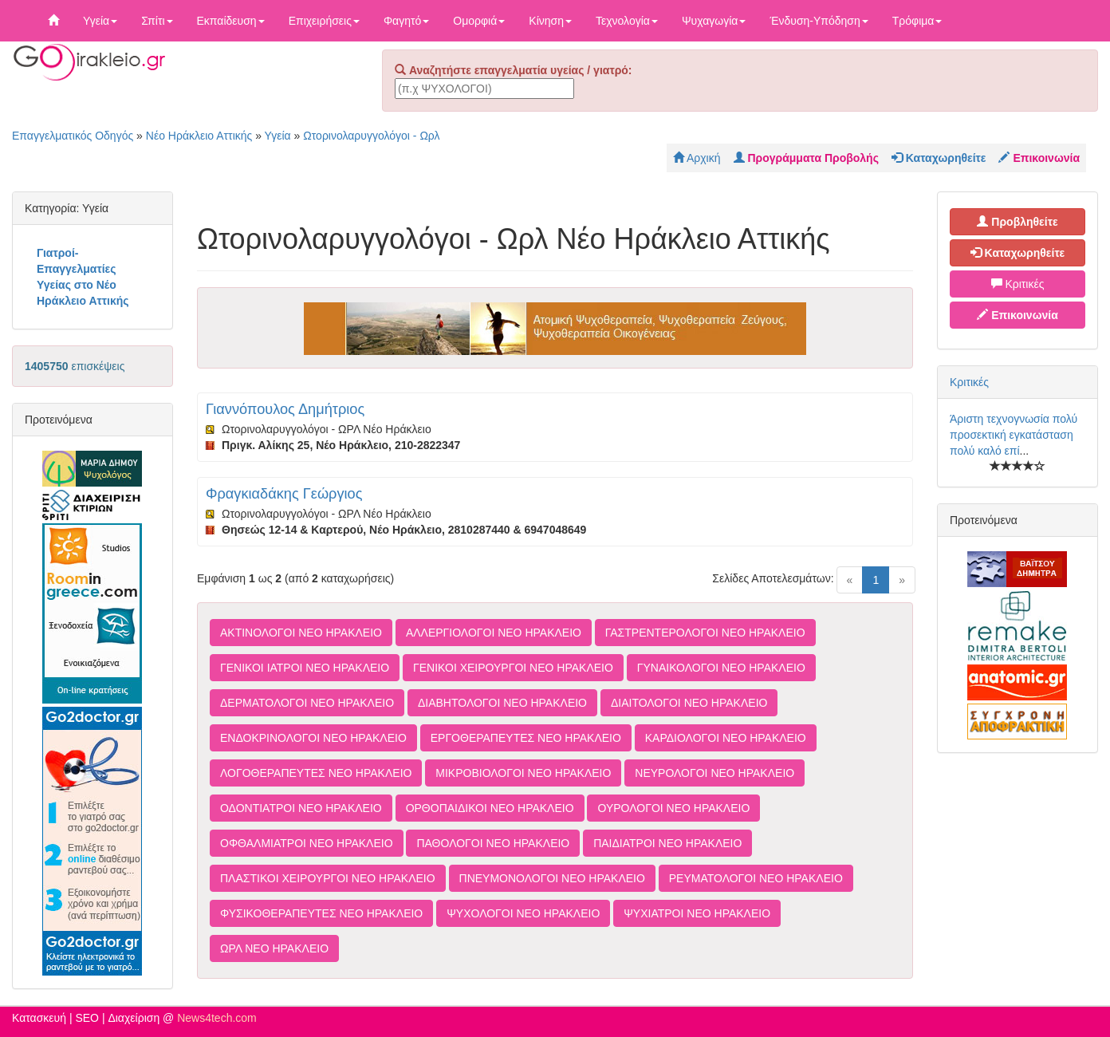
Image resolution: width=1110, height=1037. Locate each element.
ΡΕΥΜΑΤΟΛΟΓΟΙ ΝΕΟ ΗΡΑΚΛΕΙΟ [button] (756, 878)
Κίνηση (550, 20)
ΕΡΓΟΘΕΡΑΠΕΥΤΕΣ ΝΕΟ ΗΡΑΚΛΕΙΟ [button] (526, 737)
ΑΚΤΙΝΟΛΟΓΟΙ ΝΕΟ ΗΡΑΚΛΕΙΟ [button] (301, 632)
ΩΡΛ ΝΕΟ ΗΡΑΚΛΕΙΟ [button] (274, 948)
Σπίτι (156, 20)
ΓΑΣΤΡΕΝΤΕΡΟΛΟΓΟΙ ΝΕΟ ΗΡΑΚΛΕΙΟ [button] (705, 632)
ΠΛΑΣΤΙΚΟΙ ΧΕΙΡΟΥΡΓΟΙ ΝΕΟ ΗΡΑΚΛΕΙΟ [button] (327, 878)
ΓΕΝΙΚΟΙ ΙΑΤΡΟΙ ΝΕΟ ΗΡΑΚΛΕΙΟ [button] (304, 667)
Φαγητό (406, 20)
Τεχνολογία (627, 20)
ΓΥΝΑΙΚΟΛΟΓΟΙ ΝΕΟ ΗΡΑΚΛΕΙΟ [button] (721, 667)
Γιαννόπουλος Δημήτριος (285, 409)
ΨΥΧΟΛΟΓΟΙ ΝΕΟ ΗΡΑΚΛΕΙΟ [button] (523, 913)
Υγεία (100, 20)
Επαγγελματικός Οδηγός (72, 135)
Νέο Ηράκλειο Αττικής (199, 135)
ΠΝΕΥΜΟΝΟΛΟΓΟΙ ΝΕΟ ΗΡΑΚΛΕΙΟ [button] (552, 878)
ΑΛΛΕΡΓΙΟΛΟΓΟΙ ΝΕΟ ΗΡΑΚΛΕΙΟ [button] (493, 632)
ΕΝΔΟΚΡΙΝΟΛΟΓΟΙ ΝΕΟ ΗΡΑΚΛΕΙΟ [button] (313, 737)
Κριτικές (1018, 284)
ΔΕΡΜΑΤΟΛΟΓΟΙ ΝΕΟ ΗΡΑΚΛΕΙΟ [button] (307, 702)
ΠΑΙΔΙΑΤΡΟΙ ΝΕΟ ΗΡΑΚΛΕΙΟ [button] (667, 843)
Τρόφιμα (917, 20)
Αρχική (697, 158)
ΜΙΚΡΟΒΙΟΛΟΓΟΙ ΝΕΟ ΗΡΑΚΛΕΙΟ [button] (523, 773)
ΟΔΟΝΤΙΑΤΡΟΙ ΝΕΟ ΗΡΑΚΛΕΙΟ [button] (301, 808)
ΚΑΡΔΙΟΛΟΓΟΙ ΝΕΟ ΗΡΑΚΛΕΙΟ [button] (725, 737)
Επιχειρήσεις (324, 20)
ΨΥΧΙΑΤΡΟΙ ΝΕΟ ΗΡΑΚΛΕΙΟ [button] (697, 913)
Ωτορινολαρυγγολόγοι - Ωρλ (371, 135)
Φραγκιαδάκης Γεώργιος (284, 494)
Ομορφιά (479, 20)
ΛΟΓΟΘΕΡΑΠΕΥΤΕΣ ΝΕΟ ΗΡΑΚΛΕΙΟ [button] (315, 773)
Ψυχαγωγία (714, 20)
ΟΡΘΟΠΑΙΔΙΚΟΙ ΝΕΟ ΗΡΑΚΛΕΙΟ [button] (490, 808)
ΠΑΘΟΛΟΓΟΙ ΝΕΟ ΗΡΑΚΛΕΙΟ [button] (492, 843)
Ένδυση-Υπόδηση (819, 20)
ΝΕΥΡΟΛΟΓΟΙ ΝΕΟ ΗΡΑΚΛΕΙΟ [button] (714, 773)
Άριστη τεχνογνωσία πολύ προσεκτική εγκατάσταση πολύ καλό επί (1013, 434)
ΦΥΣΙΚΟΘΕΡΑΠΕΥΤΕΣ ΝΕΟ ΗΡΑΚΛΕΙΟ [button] (321, 913)
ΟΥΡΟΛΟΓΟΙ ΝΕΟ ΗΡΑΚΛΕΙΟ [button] (673, 808)
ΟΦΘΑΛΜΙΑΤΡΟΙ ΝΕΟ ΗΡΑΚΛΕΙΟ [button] (306, 843)
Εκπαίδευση (231, 20)
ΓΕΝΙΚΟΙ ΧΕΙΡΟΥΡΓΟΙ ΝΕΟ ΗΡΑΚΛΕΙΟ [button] (513, 667)
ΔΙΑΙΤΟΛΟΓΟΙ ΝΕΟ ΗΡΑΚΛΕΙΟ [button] (689, 702)
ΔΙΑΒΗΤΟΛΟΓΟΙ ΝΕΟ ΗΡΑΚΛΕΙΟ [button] (502, 702)
